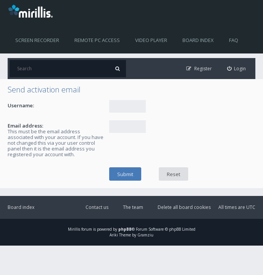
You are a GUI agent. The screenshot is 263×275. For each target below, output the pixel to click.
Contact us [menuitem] (97, 207)
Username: (21, 105)
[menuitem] (236, 68)
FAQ (233, 40)
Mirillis (74, 229)
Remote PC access (97, 40)
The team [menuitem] (133, 207)
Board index (198, 40)
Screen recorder (37, 40)
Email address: (25, 125)
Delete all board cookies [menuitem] (184, 207)
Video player (151, 40)
